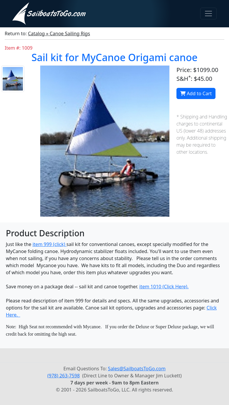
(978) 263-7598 (63, 375)
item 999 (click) (50, 244)
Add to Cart (196, 93)
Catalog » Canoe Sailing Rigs (59, 33)
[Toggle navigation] (208, 13)
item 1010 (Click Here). (164, 286)
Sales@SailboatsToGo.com (137, 368)
